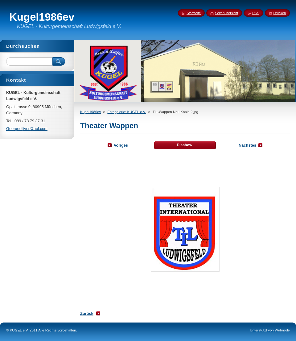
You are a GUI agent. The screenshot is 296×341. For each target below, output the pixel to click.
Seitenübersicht (226, 13)
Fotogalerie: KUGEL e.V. (126, 112)
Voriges (121, 145)
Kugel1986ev (90, 112)
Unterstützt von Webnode (270, 330)
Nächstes (247, 145)
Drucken (279, 13)
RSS (255, 13)
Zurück (86, 313)
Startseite (194, 13)
